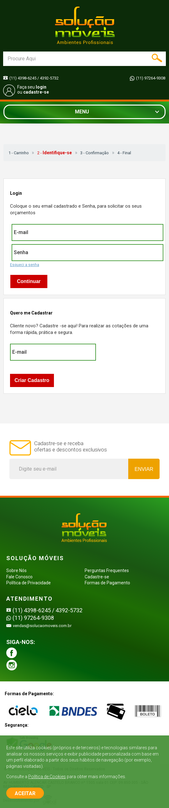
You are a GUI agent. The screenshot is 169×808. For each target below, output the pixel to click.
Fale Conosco (19, 576)
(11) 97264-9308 (150, 78)
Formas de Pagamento (107, 582)
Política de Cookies (47, 776)
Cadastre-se (97, 576)
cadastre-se (36, 92)
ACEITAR (25, 793)
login (41, 87)
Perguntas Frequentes (107, 570)
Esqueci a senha (24, 265)
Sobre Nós (16, 570)
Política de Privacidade (28, 582)
